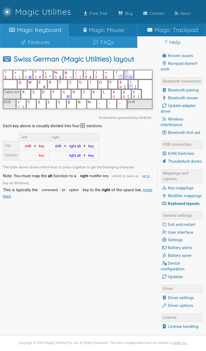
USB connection (177, 144)
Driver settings (177, 297)
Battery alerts (176, 247)
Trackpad (171, 29)
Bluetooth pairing (180, 90)
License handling (179, 326)
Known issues (177, 55)
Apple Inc (180, 343)
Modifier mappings (181, 195)
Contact (152, 13)
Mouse (102, 29)
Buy (124, 13)
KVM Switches (177, 153)
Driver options (177, 305)
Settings (172, 239)
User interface (177, 232)
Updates (172, 276)
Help (172, 42)
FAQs (103, 42)
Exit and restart (178, 224)
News (181, 13)
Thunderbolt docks (181, 161)
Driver (168, 288)
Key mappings (177, 188)
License (169, 317)
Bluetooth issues (179, 97)
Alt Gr (146, 176)
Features (34, 42)
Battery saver (176, 255)
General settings (177, 215)
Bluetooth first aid (180, 132)
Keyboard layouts (180, 203)
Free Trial (94, 13)
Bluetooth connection (182, 81)
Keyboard (34, 29)
